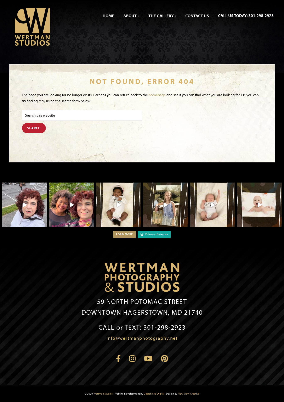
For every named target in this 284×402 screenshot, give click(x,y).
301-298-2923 (142, 327)
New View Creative (188, 393)
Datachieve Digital (154, 393)
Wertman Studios (103, 393)
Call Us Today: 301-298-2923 (246, 15)
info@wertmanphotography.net (142, 338)
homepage (157, 95)
